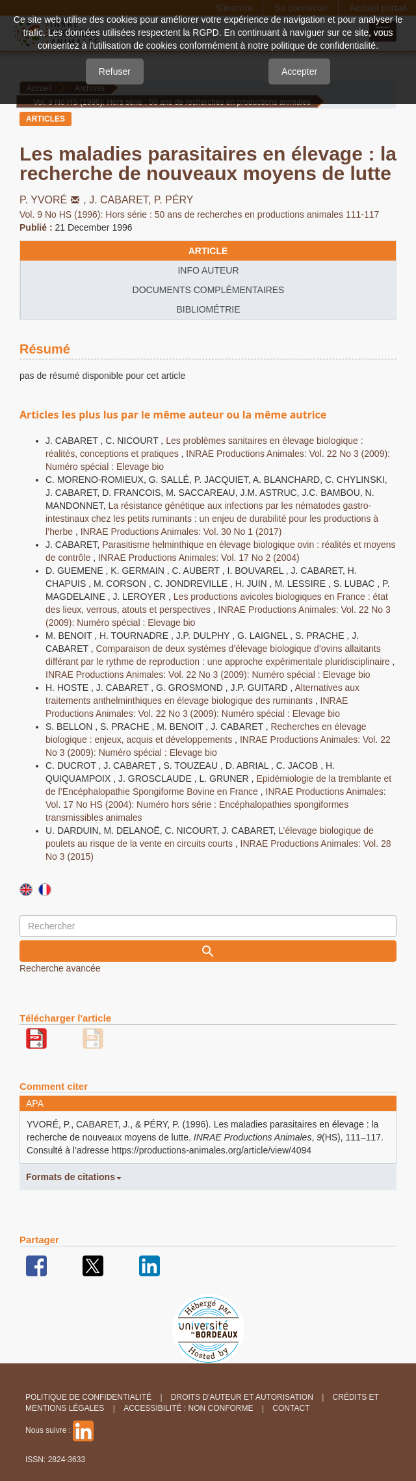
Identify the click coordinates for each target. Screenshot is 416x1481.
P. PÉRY (174, 199)
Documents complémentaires (209, 290)
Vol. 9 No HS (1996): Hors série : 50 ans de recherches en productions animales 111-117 (199, 214)
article (208, 251)
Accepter (299, 71)
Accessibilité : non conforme (188, 1408)
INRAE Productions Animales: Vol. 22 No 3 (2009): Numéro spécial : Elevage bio (208, 674)
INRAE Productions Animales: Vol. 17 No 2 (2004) (199, 557)
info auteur (208, 270)
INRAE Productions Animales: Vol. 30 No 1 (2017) (181, 531)
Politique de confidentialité (88, 1397)
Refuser (115, 71)
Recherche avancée (60, 968)
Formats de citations (74, 1177)
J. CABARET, (121, 199)
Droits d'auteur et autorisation (242, 1397)
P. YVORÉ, (54, 199)
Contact (290, 1408)
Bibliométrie (208, 309)
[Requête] (208, 926)
